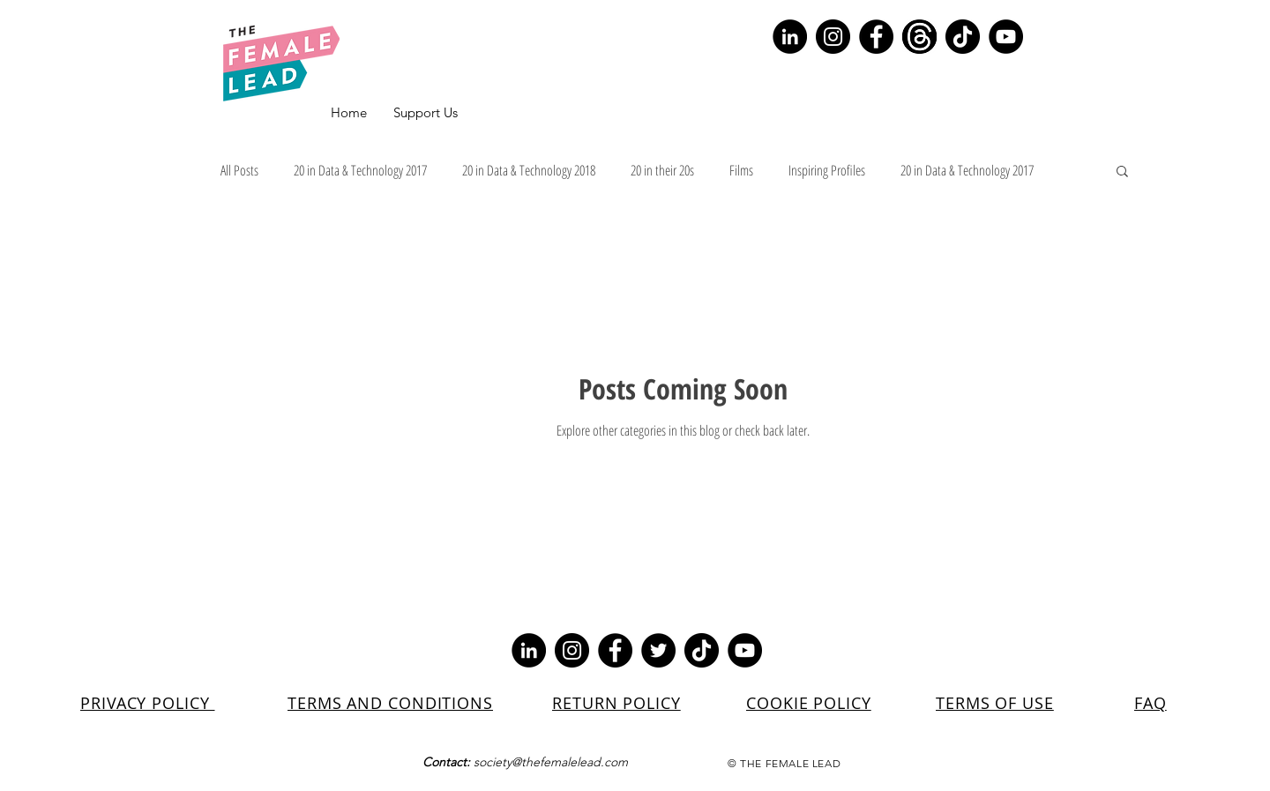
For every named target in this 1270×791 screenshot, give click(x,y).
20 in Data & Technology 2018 (528, 170)
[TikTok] (962, 36)
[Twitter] (658, 650)
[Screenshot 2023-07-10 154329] (919, 36)
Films (741, 170)
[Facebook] (876, 36)
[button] (1122, 172)
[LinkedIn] (790, 36)
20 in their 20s (662, 170)
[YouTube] (1006, 36)
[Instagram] (833, 36)
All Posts (239, 170)
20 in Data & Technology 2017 (360, 170)
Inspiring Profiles (826, 170)
